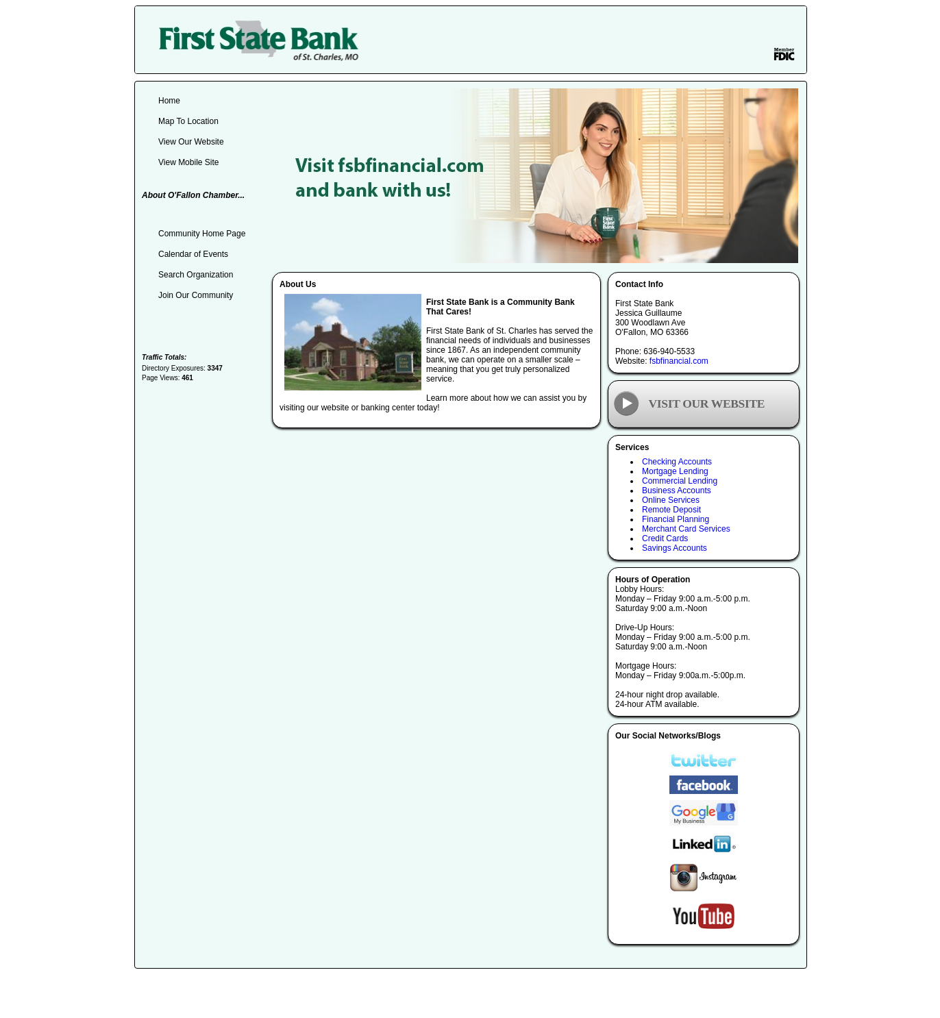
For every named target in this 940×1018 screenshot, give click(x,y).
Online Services (671, 500)
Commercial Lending (679, 481)
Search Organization (195, 275)
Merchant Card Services (686, 529)
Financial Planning (675, 519)
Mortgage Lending (675, 471)
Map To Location (188, 121)
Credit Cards (665, 538)
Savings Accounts (674, 548)
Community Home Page (201, 233)
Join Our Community (195, 295)
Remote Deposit (671, 509)
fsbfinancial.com (679, 361)
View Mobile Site (188, 162)
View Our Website (191, 142)
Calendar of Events (193, 254)
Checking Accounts (677, 462)
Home (169, 100)
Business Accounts (676, 490)
